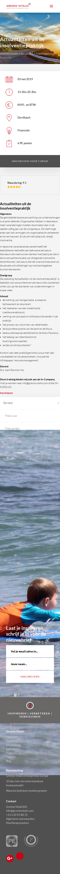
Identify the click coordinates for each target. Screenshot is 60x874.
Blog (8, 761)
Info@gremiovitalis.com (20, 810)
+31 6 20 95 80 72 (17, 814)
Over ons (11, 753)
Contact (10, 757)
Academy (27, 53)
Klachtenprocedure (17, 823)
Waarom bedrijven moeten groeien (26, 790)
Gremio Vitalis (9, 53)
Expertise (11, 737)
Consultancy (13, 749)
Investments (13, 745)
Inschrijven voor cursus (30, 161)
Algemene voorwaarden (20, 818)
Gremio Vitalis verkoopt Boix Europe (27, 775)
